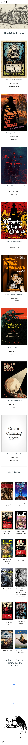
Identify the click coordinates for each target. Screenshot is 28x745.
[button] (2, 2)
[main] (14, 33)
